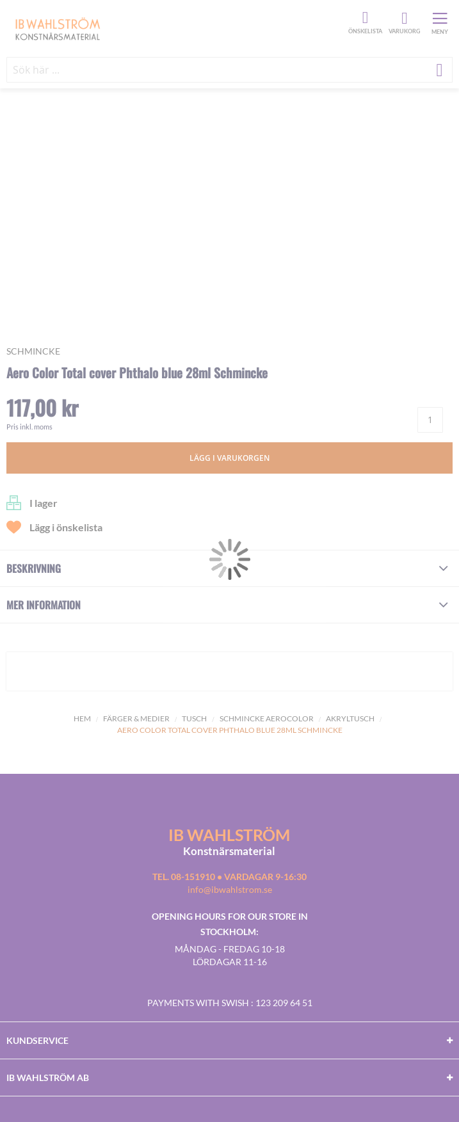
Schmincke (33, 351)
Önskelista (363, 18)
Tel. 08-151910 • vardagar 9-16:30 (229, 876)
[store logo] (175, 28)
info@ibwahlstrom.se (230, 889)
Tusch (194, 718)
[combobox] (229, 70)
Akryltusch (350, 718)
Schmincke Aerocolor (267, 718)
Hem (82, 718)
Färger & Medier (136, 718)
